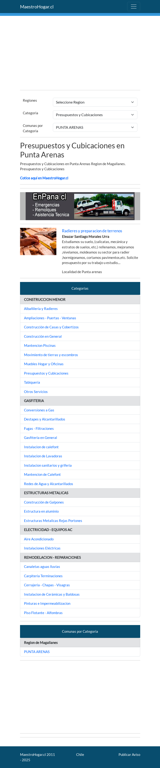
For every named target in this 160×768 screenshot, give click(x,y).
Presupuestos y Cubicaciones (46, 373)
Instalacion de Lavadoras (43, 456)
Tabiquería (32, 382)
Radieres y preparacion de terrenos (92, 230)
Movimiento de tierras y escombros (51, 355)
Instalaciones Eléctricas (42, 548)
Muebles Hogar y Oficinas (44, 364)
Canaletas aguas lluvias (42, 566)
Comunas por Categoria (33, 128)
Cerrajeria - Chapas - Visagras (47, 585)
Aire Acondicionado (39, 539)
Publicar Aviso (129, 754)
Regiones (30, 100)
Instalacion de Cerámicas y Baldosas (52, 594)
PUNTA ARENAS (37, 652)
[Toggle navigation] (133, 6)
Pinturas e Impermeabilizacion (47, 603)
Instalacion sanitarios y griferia (48, 465)
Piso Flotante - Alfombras (43, 613)
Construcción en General (43, 336)
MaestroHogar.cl (37, 6)
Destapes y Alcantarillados (44, 419)
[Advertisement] (80, 53)
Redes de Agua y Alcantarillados (48, 484)
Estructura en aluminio (41, 511)
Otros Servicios (36, 391)
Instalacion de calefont (41, 447)
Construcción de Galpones (44, 502)
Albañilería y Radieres (41, 308)
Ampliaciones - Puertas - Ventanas (50, 318)
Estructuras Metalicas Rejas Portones (53, 520)
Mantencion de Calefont (42, 474)
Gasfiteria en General (40, 437)
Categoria (30, 113)
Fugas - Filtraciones (39, 428)
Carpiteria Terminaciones (43, 576)
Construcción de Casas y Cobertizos (51, 327)
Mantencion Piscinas (40, 345)
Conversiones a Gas (39, 410)
